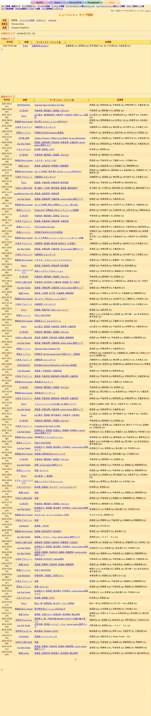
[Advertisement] (75, 72)
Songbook (93, 2)
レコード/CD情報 (27, 20)
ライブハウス (80, 6)
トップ (52, 9)
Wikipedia (52, 20)
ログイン (148, 11)
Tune (57, 2)
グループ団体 (135, 6)
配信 (7, 9)
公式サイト (41, 20)
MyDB (39, 2)
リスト (29, 6)
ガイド (16, 6)
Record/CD (75, 2)
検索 (5, 6)
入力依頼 (44, 6)
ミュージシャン (110, 6)
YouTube (27, 9)
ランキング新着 (57, 6)
